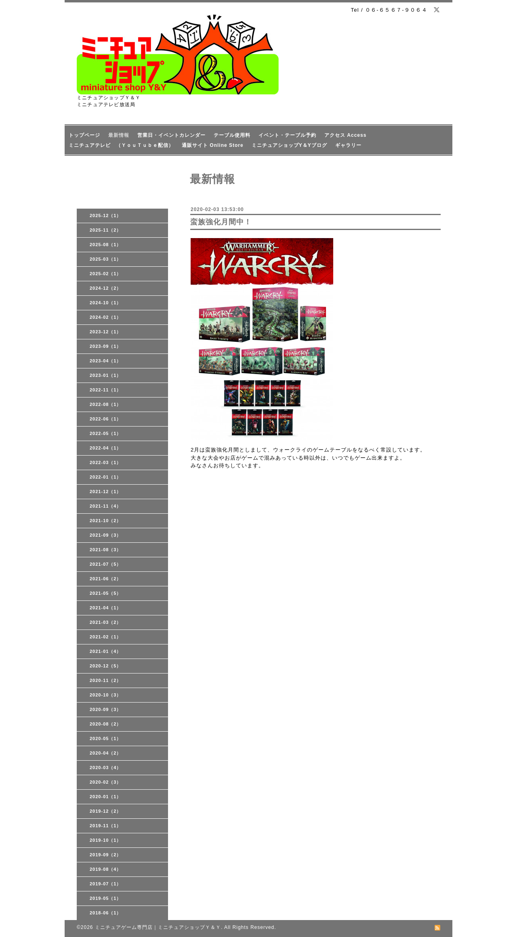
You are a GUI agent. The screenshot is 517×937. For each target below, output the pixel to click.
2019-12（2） (106, 811)
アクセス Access (345, 135)
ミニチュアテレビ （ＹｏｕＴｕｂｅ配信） (121, 145)
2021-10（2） (106, 520)
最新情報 (118, 135)
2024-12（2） (106, 288)
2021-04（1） (106, 607)
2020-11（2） (106, 680)
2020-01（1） (106, 796)
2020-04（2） (106, 753)
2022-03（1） (106, 462)
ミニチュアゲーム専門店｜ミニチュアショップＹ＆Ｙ (158, 927)
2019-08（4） (106, 869)
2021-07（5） (106, 564)
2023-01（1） (106, 375)
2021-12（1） (106, 491)
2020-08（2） (106, 724)
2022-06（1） (106, 418)
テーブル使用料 (232, 135)
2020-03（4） (106, 767)
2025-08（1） (106, 244)
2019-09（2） (106, 854)
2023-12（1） (106, 331)
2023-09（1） (106, 346)
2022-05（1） (106, 433)
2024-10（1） (106, 302)
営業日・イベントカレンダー (171, 135)
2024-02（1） (106, 317)
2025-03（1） (106, 259)
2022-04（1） (106, 447)
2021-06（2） (106, 578)
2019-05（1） (106, 898)
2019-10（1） (106, 840)
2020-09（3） (106, 709)
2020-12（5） (106, 665)
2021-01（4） (106, 651)
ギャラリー (348, 145)
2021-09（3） (106, 535)
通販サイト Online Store (213, 145)
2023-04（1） (106, 360)
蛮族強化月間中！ (221, 222)
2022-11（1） (106, 389)
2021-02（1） (106, 636)
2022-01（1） (106, 477)
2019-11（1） (106, 825)
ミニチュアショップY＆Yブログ (289, 145)
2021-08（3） (106, 549)
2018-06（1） (106, 912)
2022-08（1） (106, 404)
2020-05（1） (106, 738)
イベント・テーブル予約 (287, 135)
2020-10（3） (106, 694)
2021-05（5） (106, 593)
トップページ (84, 135)
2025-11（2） (106, 230)
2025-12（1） (106, 215)
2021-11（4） (106, 506)
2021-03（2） (106, 622)
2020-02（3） (106, 782)
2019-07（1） (106, 883)
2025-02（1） (106, 273)
